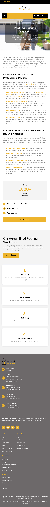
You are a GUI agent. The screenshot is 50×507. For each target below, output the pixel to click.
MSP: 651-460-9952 (12, 377)
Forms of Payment (8, 470)
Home (3, 437)
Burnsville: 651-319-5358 (14, 379)
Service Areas (20, 445)
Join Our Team (6, 477)
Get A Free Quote (40, 16)
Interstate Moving (7, 451)
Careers (4, 488)
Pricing (4, 462)
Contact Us (24, 220)
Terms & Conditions (41, 496)
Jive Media (28, 498)
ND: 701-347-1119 (11, 381)
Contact (8, 370)
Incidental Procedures (9, 465)
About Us (5, 440)
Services (19, 440)
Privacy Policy (29, 496)
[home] (25, 7)
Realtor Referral (7, 448)
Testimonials (20, 443)
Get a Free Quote (22, 448)
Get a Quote (11, 255)
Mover (4, 483)
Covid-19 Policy (6, 467)
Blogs (3, 445)
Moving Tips (5, 459)
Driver (3, 486)
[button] (7, 2)
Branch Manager (7, 480)
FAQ (17, 437)
